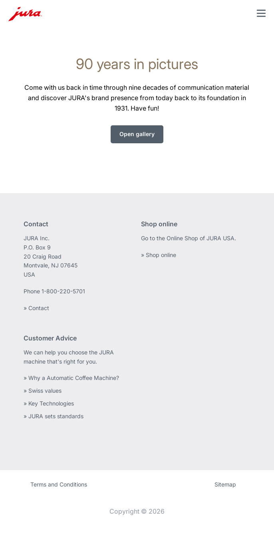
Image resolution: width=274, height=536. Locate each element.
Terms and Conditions (58, 484)
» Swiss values (43, 390)
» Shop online (158, 254)
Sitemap (225, 484)
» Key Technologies (49, 403)
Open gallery (137, 134)
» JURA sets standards (53, 416)
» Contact (36, 308)
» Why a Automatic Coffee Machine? (71, 377)
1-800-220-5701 (63, 291)
